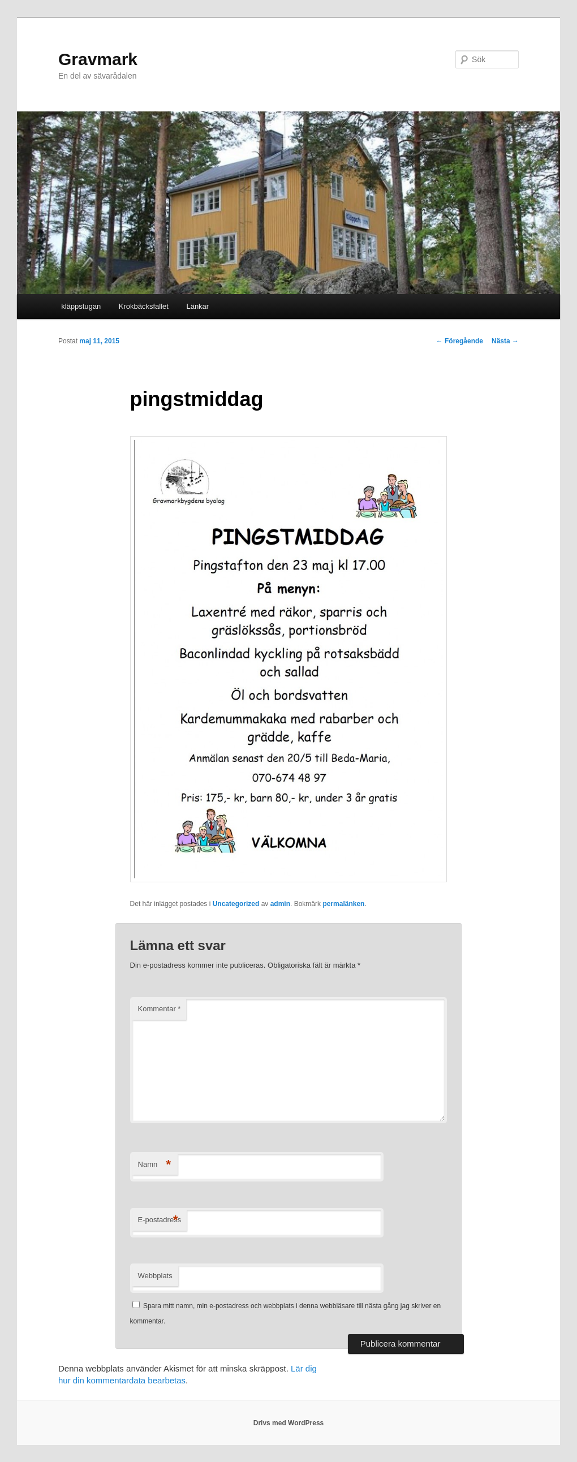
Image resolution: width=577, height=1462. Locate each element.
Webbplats (155, 1275)
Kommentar (159, 1008)
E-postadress (160, 1220)
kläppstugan (81, 306)
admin (280, 904)
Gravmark (97, 59)
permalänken (343, 904)
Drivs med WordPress (288, 1423)
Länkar (197, 306)
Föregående (459, 341)
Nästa (505, 341)
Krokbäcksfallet (144, 306)
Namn (154, 1165)
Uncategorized (236, 904)
